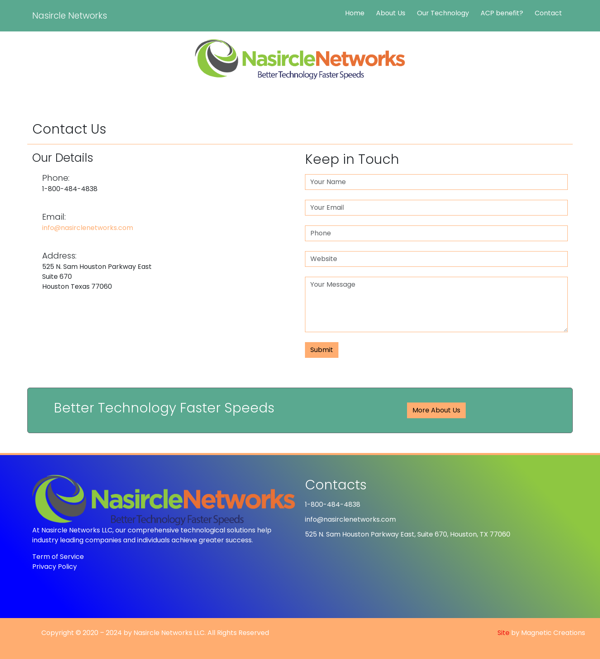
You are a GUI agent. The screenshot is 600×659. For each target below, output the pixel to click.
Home (354, 13)
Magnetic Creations (553, 632)
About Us (390, 13)
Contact (548, 13)
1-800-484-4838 (332, 504)
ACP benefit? (502, 13)
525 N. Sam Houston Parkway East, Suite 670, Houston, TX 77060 (407, 534)
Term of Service (58, 556)
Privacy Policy (54, 566)
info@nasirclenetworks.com (87, 227)
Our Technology (443, 13)
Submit (321, 350)
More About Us (436, 410)
